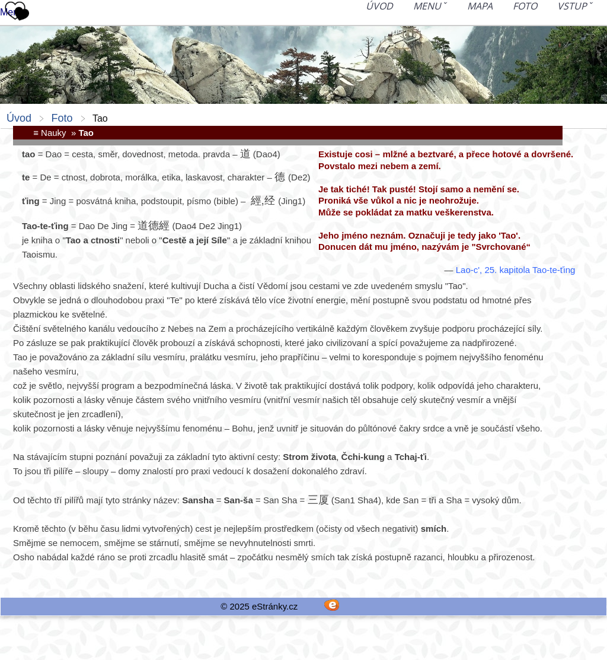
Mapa (480, 6)
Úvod (379, 6)
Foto (525, 6)
